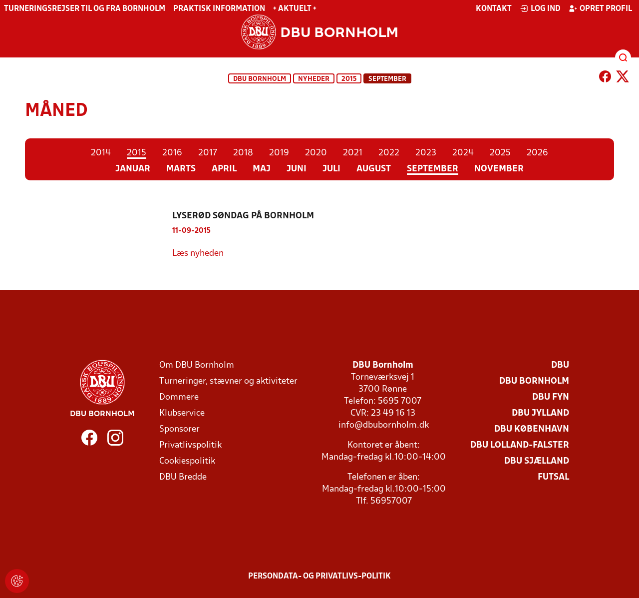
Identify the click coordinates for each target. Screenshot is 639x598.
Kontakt (494, 8)
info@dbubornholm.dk (383, 425)
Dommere (179, 397)
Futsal (553, 477)
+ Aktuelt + (295, 8)
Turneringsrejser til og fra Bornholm (84, 8)
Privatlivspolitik (190, 445)
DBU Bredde (183, 477)
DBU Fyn (550, 397)
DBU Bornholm (259, 79)
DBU (560, 365)
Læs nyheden (198, 253)
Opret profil (600, 8)
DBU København (531, 429)
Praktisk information (219, 8)
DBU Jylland (540, 413)
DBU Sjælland (536, 461)
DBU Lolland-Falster (519, 445)
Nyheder (313, 79)
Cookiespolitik (187, 461)
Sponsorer (179, 429)
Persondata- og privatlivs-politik (319, 576)
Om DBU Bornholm (196, 365)
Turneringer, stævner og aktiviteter (228, 381)
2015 (348, 79)
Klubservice (182, 413)
